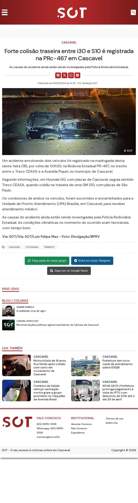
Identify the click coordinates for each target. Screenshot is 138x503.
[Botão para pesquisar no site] (133, 12)
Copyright (118, 450)
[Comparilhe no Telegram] (77, 75)
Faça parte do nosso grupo (47, 261)
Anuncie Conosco (81, 424)
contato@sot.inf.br (48, 437)
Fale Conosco (79, 428)
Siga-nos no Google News (69, 271)
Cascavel (69, 42)
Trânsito (49, 247)
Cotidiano (32, 247)
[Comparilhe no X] (64, 75)
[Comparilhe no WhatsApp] (71, 75)
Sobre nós (112, 422)
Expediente (78, 432)
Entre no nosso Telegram (92, 261)
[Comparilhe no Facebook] (58, 75)
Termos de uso (114, 418)
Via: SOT (9, 236)
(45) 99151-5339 (46, 424)
